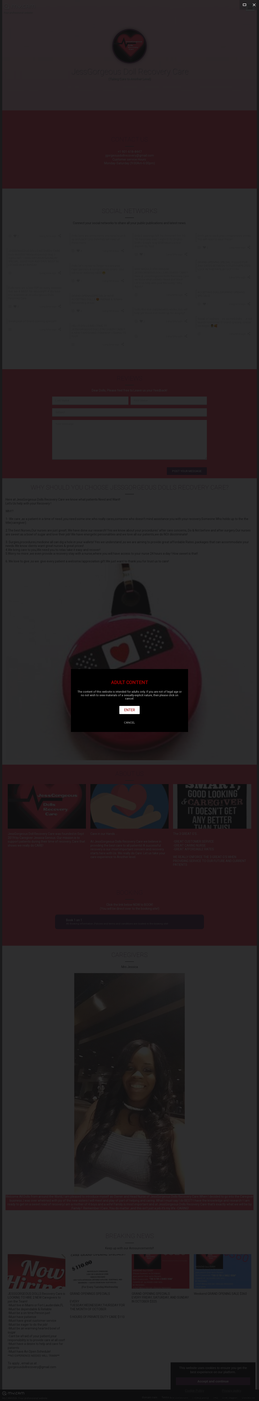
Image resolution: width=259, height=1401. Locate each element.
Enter (129, 710)
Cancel (129, 722)
